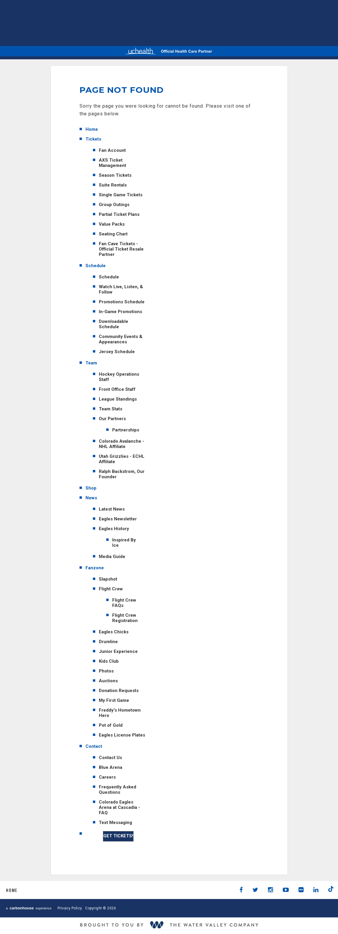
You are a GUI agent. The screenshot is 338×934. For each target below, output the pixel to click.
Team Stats (110, 409)
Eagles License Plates (122, 735)
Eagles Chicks (113, 632)
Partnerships (125, 430)
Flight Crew (111, 589)
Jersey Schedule (117, 351)
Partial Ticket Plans (119, 214)
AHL (143, 22)
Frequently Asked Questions (117, 789)
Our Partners (112, 418)
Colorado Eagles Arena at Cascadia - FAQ (119, 807)
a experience (29, 908)
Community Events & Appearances (120, 339)
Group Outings (114, 204)
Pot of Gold (111, 725)
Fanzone (94, 567)
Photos (106, 671)
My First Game (114, 700)
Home (91, 129)
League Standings (118, 399)
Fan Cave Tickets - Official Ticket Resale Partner (121, 249)
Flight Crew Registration (125, 618)
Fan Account (112, 150)
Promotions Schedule (122, 302)
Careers (107, 777)
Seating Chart (113, 234)
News (91, 498)
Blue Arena (110, 767)
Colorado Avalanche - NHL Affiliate (121, 444)
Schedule (95, 265)
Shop (90, 488)
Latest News (112, 509)
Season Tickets (115, 175)
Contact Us (110, 757)
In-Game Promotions (120, 311)
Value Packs (112, 224)
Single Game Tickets (120, 194)
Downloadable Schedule (113, 324)
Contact (93, 746)
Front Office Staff (117, 389)
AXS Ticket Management (112, 162)
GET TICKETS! (118, 836)
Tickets (93, 139)
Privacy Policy (70, 908)
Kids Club (109, 661)
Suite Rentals (113, 185)
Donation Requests (119, 690)
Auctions (108, 680)
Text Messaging (115, 822)
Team (91, 363)
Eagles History (114, 528)
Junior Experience (118, 651)
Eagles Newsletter (118, 519)
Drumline (108, 641)
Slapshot (108, 579)
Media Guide (112, 556)
